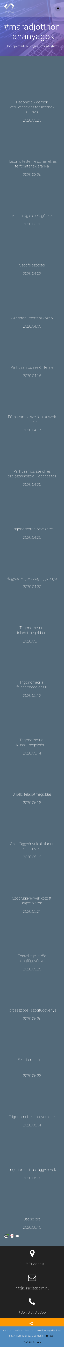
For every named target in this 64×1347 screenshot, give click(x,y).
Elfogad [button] (49, 1335)
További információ (32, 1342)
